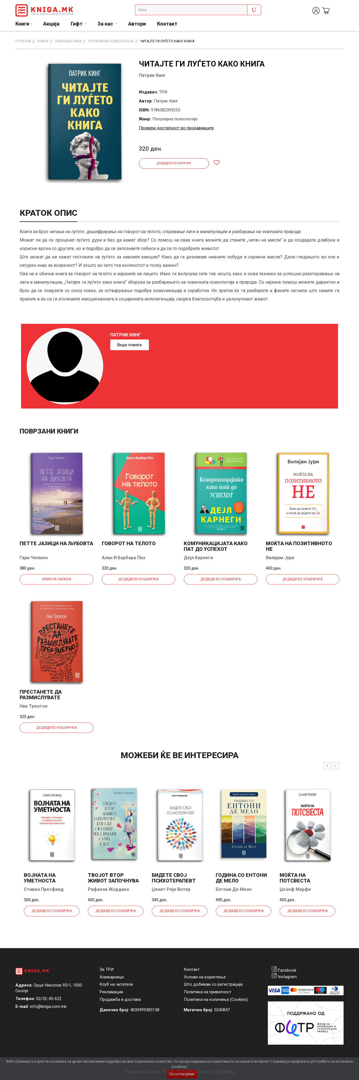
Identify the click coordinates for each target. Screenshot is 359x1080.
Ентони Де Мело (234, 889)
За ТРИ (107, 969)
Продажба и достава (120, 999)
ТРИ (163, 92)
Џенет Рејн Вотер (171, 889)
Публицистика (68, 41)
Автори (137, 24)
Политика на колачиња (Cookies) (216, 999)
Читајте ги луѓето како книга (167, 41)
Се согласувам (181, 1074)
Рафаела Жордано (108, 889)
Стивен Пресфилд (44, 889)
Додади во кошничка (174, 163)
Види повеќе (129, 344)
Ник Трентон (33, 706)
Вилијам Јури (280, 557)
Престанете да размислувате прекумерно (41, 697)
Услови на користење (205, 977)
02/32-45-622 (48, 998)
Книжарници (112, 977)
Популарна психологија (111, 41)
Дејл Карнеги (198, 557)
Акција (51, 24)
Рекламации (111, 991)
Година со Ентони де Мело (241, 878)
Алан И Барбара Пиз (123, 557)
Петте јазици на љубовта (56, 543)
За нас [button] (106, 24)
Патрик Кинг (152, 75)
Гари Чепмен (34, 557)
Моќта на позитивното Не (299, 546)
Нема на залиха (56, 579)
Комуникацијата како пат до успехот (216, 546)
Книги (43, 41)
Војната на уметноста (40, 878)
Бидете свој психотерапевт (174, 878)
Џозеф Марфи (295, 889)
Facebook (287, 970)
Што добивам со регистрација (213, 984)
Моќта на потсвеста (295, 878)
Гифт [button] (77, 24)
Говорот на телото (129, 543)
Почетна (23, 41)
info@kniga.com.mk (48, 1006)
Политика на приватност (207, 991)
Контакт (167, 24)
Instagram (287, 976)
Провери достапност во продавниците (176, 127)
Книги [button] (22, 24)
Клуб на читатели (116, 984)
